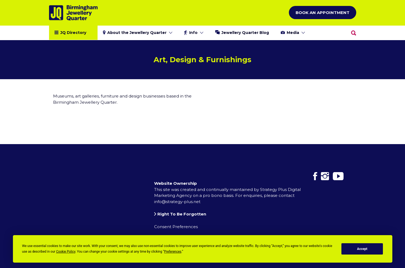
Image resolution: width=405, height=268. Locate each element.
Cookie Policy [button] (65, 251)
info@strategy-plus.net (177, 201)
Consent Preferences (176, 226)
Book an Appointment (322, 12)
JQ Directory (73, 32)
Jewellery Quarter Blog (245, 32)
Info (193, 32)
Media (293, 32)
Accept (362, 249)
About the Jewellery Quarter (137, 32)
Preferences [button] (172, 251)
